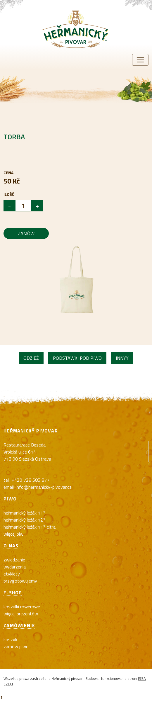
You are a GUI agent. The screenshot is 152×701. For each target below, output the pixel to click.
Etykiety (12, 573)
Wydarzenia (15, 566)
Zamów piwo (16, 646)
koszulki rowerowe (22, 606)
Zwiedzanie (14, 559)
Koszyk (10, 639)
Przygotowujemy (20, 580)
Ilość (9, 194)
